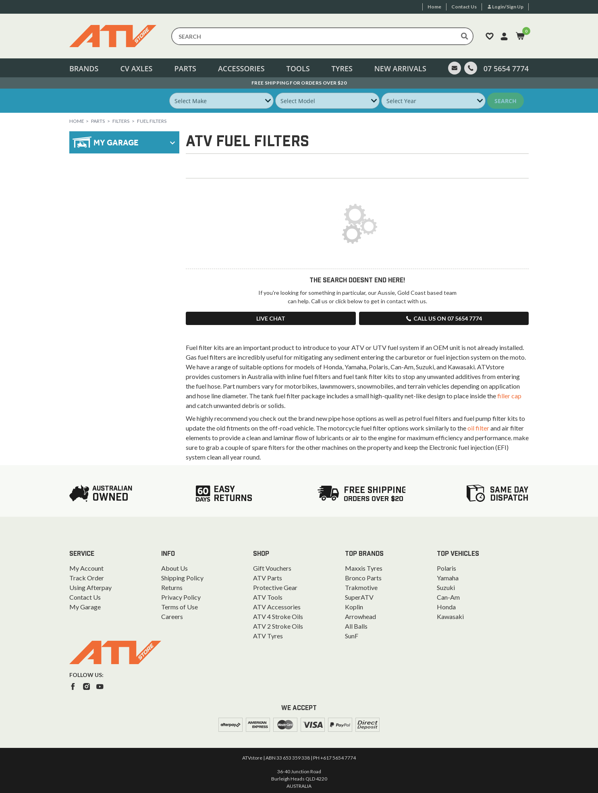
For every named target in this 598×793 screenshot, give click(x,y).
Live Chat (270, 318)
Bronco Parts (363, 578)
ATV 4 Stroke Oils (278, 616)
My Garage (85, 607)
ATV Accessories (277, 607)
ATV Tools (267, 597)
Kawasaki (450, 616)
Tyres (342, 68)
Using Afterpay (90, 587)
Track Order (86, 578)
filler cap (509, 396)
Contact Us (85, 597)
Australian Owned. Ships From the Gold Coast (299, 83)
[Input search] (322, 36)
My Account (86, 568)
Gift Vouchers (272, 568)
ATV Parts (267, 578)
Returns (172, 587)
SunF (351, 636)
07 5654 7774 (506, 68)
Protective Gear (275, 587)
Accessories (241, 68)
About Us (174, 568)
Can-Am (448, 597)
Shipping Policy (182, 578)
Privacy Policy (181, 597)
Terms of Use (179, 607)
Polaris (446, 568)
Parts (185, 68)
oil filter (478, 428)
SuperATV (359, 597)
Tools (297, 68)
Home (76, 121)
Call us (443, 318)
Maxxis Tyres (363, 568)
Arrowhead (360, 616)
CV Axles (136, 68)
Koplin (354, 607)
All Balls (356, 626)
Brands (83, 68)
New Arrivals (400, 68)
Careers (172, 616)
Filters (121, 121)
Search (505, 101)
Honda (446, 607)
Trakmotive (361, 587)
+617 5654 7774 (338, 758)
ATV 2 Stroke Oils (278, 626)
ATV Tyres (268, 636)
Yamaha (448, 578)
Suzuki (446, 587)
